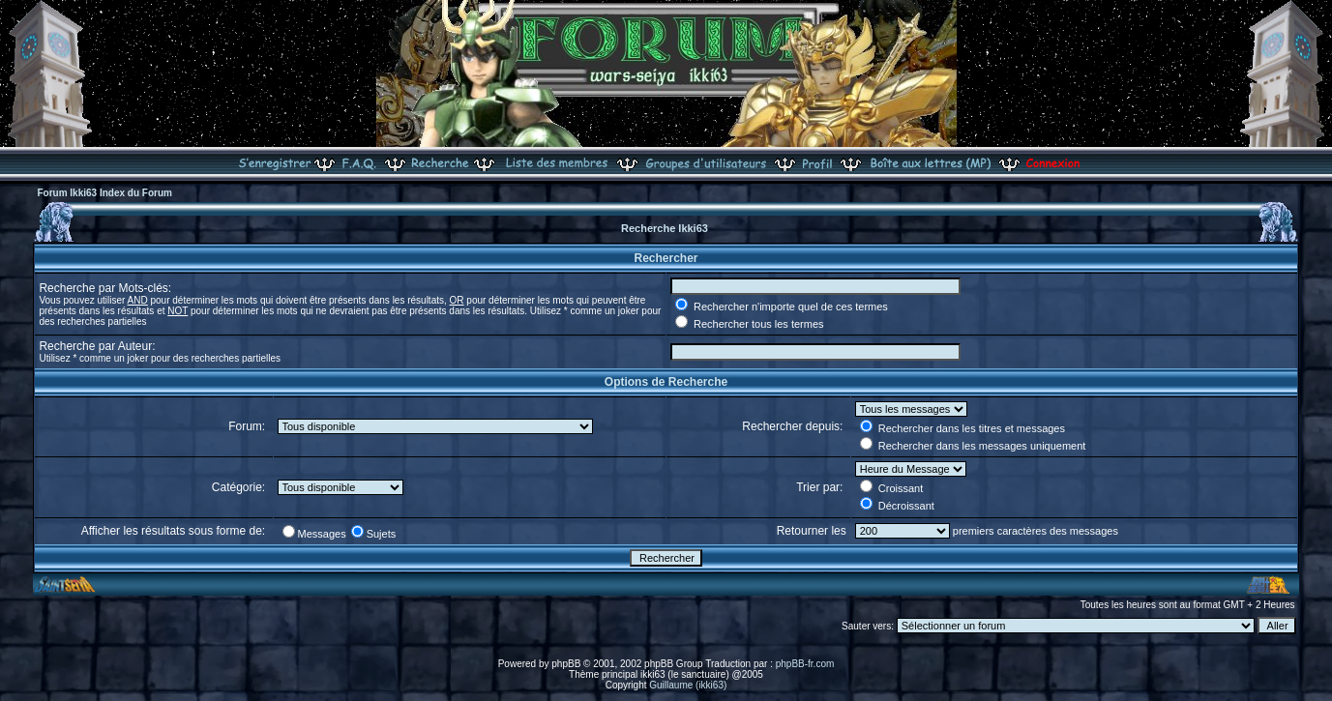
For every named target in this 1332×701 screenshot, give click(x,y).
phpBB (565, 663)
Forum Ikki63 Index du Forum (104, 193)
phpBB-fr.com (805, 663)
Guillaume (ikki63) (687, 685)
